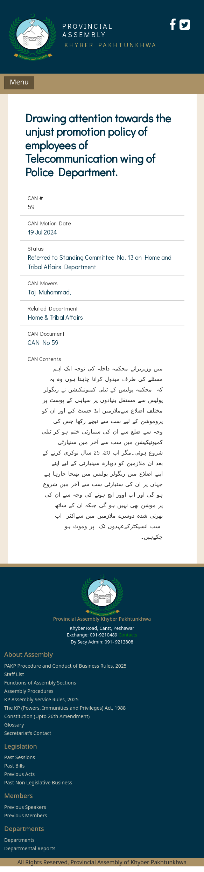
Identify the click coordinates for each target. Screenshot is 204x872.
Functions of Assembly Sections (40, 682)
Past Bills (14, 765)
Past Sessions (19, 757)
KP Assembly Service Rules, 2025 (41, 699)
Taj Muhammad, (49, 292)
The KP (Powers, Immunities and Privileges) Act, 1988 (65, 707)
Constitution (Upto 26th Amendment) (47, 716)
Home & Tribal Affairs (55, 317)
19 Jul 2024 (42, 232)
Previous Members (25, 815)
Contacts (128, 635)
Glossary (14, 724)
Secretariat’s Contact (27, 733)
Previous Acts (19, 774)
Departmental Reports (29, 848)
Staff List (14, 674)
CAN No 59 (43, 342)
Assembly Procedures (29, 691)
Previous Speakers (25, 807)
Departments (19, 840)
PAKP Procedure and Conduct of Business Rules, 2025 (65, 665)
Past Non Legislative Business (38, 782)
